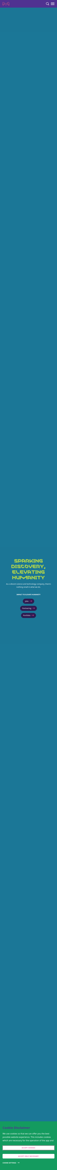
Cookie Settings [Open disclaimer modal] (9, 1163)
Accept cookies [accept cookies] (28, 1148)
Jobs (28, 601)
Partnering (28, 608)
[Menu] (53, 4)
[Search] (47, 3)
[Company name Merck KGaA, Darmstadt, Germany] (6, 3)
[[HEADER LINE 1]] (28, 589)
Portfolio (28, 615)
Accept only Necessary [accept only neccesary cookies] (28, 1156)
